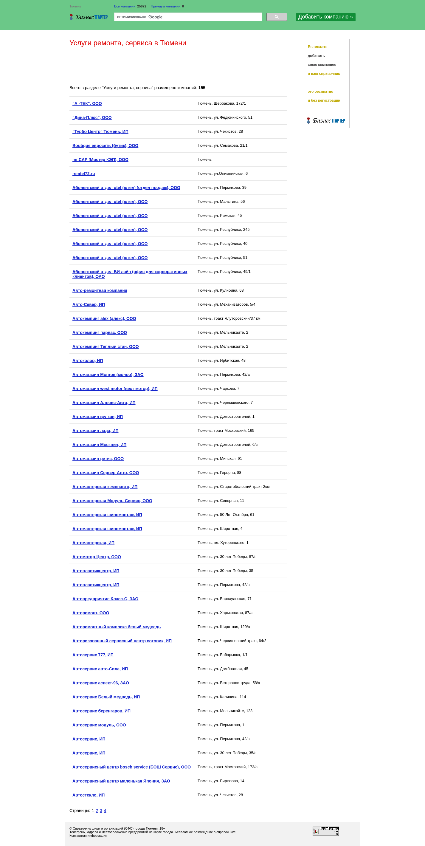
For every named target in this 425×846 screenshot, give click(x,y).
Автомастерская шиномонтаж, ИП (107, 514)
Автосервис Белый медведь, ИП (106, 697)
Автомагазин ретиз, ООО (98, 458)
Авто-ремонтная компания (99, 290)
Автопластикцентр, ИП (95, 570)
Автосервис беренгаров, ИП (101, 711)
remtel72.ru (83, 173)
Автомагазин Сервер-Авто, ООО (105, 472)
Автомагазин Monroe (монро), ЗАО (108, 374)
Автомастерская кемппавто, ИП (104, 486)
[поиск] (187, 17)
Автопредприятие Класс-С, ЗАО (105, 598)
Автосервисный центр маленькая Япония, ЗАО (121, 781)
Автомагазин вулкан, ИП (97, 416)
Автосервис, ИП (89, 739)
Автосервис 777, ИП (93, 654)
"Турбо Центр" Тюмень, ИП (100, 131)
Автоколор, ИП (87, 360)
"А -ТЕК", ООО (87, 103)
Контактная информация (88, 835)
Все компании (124, 6)
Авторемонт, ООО (90, 612)
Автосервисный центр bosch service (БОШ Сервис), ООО (131, 767)
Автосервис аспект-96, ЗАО (100, 682)
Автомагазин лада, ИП (95, 430)
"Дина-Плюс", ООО (92, 117)
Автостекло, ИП (88, 795)
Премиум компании (165, 6)
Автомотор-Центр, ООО (96, 556)
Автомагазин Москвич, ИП (99, 444)
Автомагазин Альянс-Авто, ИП (104, 402)
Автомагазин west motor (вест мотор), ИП (115, 388)
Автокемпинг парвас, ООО (99, 332)
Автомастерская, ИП (93, 542)
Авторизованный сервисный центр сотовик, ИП (122, 640)
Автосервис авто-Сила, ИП (100, 668)
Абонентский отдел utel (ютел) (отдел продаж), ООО (126, 187)
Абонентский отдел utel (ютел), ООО (110, 201)
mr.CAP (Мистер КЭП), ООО (100, 159)
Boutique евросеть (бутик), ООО (105, 145)
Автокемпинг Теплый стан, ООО (105, 346)
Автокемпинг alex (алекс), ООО (104, 318)
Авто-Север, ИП (88, 304)
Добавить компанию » (325, 17)
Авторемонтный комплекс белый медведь (116, 626)
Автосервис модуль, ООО (99, 725)
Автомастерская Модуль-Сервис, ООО (112, 500)
